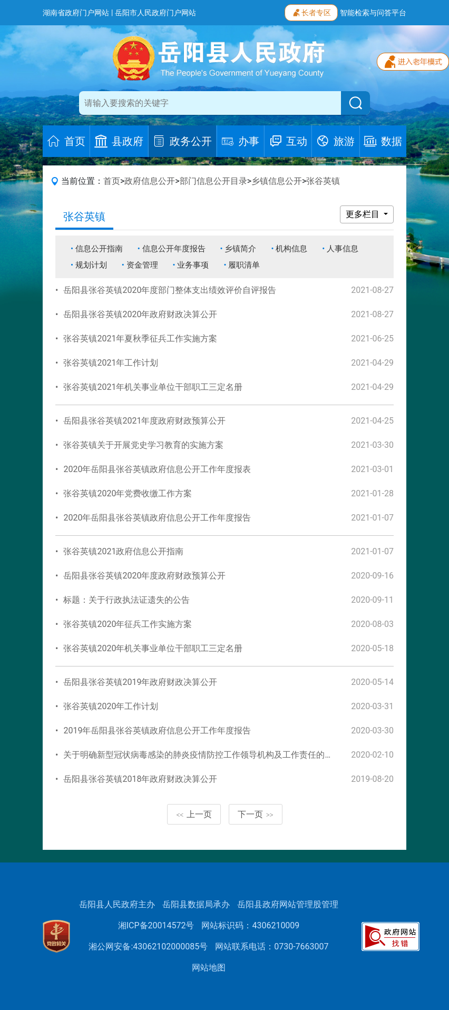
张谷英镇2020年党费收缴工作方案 (127, 493)
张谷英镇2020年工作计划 (110, 706)
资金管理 (142, 265)
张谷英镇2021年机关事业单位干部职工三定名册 (152, 387)
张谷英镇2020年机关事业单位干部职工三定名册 (152, 648)
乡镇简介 (240, 248)
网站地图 (209, 968)
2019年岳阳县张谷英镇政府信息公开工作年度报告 (157, 730)
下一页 (256, 814)
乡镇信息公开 (276, 181)
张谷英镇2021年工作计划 (110, 363)
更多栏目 (364, 214)
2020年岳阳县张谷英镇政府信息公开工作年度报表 (157, 469)
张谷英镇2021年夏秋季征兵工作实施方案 (140, 339)
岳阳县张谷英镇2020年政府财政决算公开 (140, 314)
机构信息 (291, 248)
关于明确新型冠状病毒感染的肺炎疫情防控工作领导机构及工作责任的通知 (202, 755)
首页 (111, 181)
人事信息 (342, 248)
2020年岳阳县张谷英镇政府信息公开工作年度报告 (157, 518)
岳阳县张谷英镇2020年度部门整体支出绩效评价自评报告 (169, 290)
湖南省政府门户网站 (76, 12)
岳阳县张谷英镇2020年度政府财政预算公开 (144, 576)
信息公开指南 (99, 248)
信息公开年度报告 (174, 248)
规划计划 (91, 265)
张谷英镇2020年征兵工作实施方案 (127, 624)
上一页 (194, 814)
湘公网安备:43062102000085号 (148, 947)
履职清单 (244, 265)
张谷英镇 (323, 181)
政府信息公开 (149, 181)
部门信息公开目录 (213, 181)
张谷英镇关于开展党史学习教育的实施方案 (143, 445)
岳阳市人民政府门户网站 (155, 12)
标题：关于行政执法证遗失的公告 (126, 600)
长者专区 (311, 11)
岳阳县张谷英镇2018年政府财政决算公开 (140, 779)
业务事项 (193, 265)
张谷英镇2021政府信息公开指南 (123, 551)
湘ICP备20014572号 (156, 925)
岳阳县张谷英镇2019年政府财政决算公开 (140, 682)
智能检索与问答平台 (373, 12)
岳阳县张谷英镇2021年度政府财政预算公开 (144, 421)
